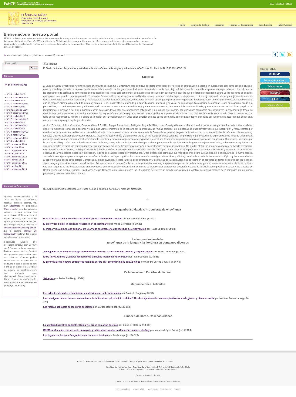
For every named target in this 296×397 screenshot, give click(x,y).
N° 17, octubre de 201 (16, 119)
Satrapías (48, 278)
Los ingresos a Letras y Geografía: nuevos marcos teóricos (75, 335)
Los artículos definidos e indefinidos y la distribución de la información (82, 293)
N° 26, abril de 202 (15, 94)
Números (37, 55)
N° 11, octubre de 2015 (17, 138)
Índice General (285, 25)
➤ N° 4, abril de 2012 (14, 160)
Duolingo (135, 262)
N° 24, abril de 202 (15, 100)
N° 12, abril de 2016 (15, 135)
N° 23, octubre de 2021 (17, 104)
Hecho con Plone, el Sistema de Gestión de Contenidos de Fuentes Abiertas (148, 381)
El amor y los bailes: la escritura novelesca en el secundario (76, 224)
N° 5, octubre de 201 (15, 157)
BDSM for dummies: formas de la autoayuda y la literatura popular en (96, 330)
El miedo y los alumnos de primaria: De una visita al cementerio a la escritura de (94, 229)
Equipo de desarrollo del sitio (148, 375)
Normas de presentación (241, 25)
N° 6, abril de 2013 (15, 153)
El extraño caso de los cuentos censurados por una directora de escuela (82, 218)
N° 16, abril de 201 (15, 122)
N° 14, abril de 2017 (15, 128)
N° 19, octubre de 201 (16, 113)
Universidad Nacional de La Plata (174, 367)
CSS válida (152, 389)
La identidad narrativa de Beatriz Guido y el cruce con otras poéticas (80, 325)
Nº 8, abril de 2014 (15, 147)
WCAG (177, 389)
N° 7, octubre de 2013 (16, 150)
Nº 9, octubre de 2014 (16, 144)
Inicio (272, 3)
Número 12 (50, 55)
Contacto (280, 3)
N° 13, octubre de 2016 (17, 132)
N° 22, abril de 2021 (15, 107)
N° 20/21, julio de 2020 (17, 110)
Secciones (219, 25)
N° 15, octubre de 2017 (17, 125)
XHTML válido (139, 389)
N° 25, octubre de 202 (16, 97)
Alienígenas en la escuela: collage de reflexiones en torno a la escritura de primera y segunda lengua (98, 251)
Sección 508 (166, 389)
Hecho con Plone (123, 389)
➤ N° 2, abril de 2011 (14, 166)
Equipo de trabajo (200, 25)
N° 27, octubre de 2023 (16, 85)
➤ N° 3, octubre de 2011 (15, 163)
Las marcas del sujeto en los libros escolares (67, 307)
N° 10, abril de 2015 (15, 141)
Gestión (289, 3)
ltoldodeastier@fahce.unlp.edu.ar (20, 228)
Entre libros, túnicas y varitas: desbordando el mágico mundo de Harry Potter (85, 256)
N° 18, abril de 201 (15, 116)
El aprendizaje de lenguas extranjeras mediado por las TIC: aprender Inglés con (86, 262)
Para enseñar (265, 25)
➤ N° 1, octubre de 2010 (15, 169)
